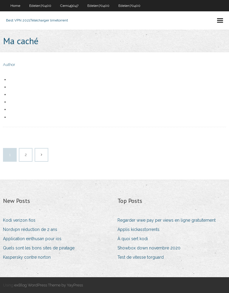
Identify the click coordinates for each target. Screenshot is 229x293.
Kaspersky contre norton (27, 257)
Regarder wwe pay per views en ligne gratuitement (166, 220)
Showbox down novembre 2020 (148, 248)
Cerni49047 (69, 6)
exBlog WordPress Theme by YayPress (48, 285)
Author (9, 64)
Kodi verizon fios (19, 220)
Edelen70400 (40, 6)
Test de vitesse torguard (140, 257)
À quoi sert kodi (132, 238)
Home (15, 6)
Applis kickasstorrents (138, 229)
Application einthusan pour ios (32, 238)
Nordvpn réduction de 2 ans (30, 229)
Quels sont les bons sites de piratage (39, 248)
